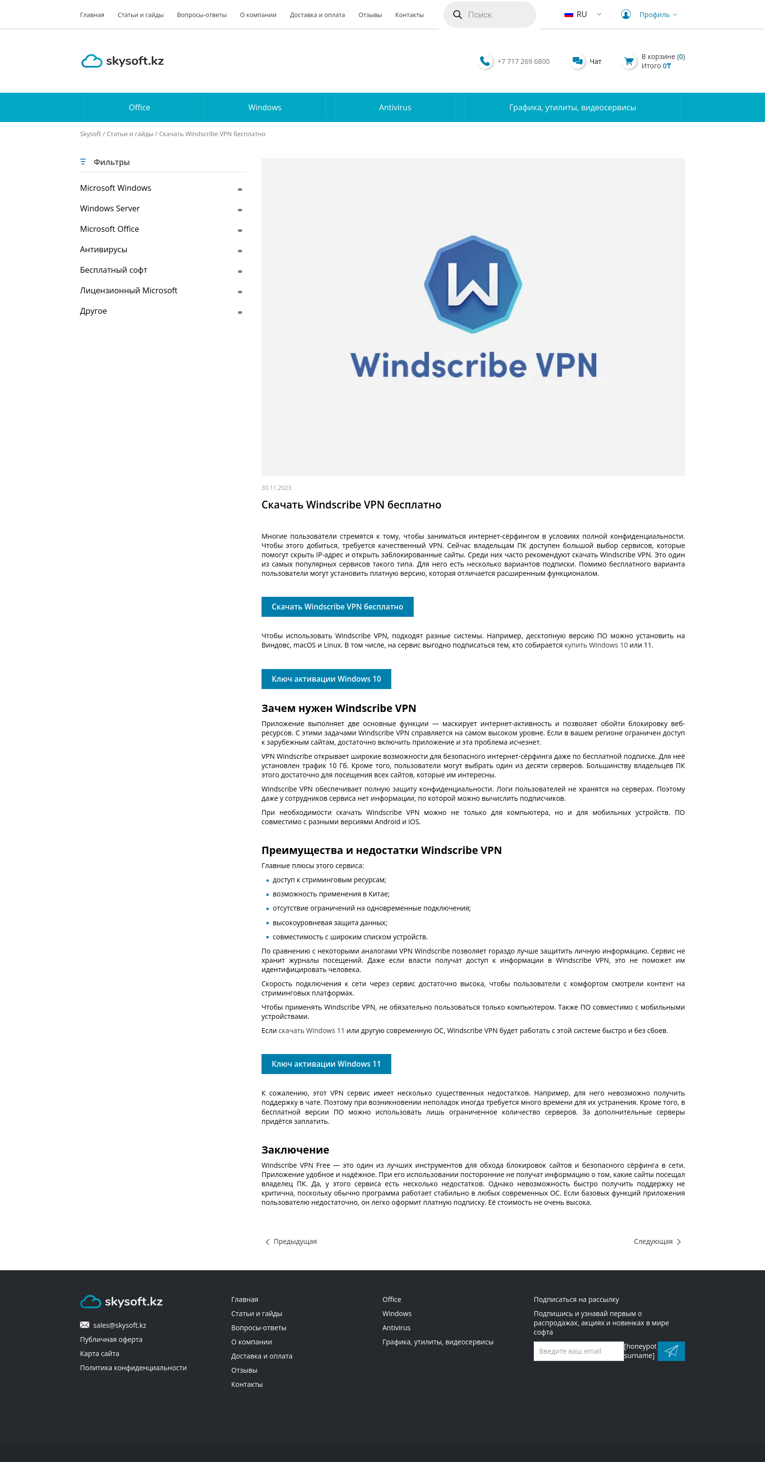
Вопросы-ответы (202, 15)
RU (575, 14)
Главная (92, 15)
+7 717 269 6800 (524, 61)
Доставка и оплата (317, 15)
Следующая (653, 1241)
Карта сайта (100, 1353)
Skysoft (90, 133)
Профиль (650, 14)
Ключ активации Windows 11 (326, 1064)
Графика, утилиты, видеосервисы (572, 107)
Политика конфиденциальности (133, 1367)
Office (139, 107)
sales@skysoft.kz (113, 1325)
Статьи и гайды (140, 15)
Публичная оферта (111, 1339)
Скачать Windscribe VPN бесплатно (337, 607)
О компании (258, 15)
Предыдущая (295, 1241)
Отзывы (370, 15)
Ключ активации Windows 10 (326, 679)
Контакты (409, 15)
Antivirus (395, 107)
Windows (265, 107)
